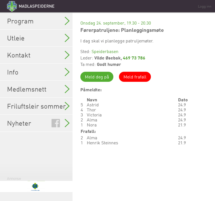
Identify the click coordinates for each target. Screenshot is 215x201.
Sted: (86, 51)
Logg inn (204, 6)
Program (38, 21)
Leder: (87, 58)
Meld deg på (97, 77)
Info (38, 72)
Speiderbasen (105, 51)
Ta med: (88, 64)
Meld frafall (134, 77)
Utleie (38, 38)
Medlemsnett (38, 89)
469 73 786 (134, 58)
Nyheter (38, 123)
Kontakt (38, 55)
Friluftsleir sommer (38, 106)
